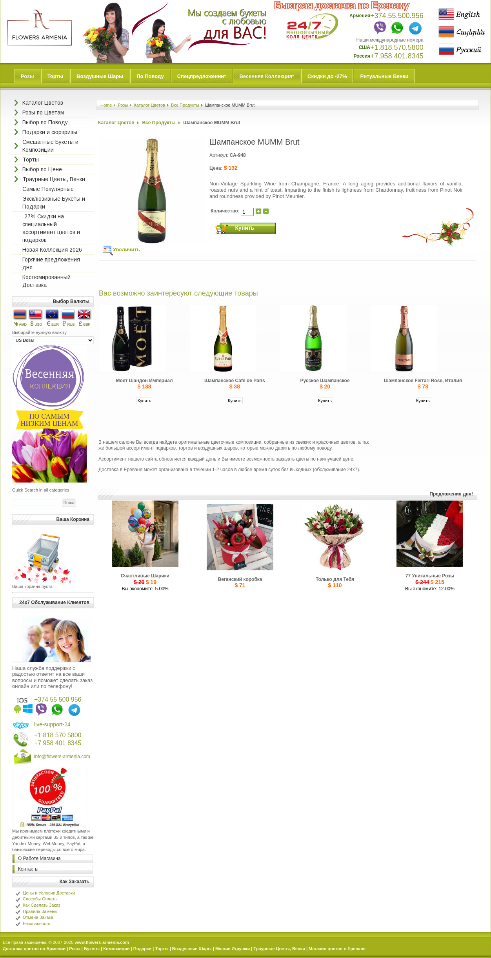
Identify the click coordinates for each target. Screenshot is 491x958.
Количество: (226, 211)
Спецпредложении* (201, 76)
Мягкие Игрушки (232, 948)
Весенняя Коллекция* (266, 76)
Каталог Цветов (149, 105)
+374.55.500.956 (397, 16)
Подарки (142, 948)
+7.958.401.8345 (397, 56)
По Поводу (150, 76)
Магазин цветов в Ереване (337, 948)
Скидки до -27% (327, 76)
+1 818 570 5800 (58, 735)
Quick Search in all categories (40, 490)
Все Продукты (185, 105)
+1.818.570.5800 (397, 47)
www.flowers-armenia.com (102, 942)
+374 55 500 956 (58, 699)
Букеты (92, 948)
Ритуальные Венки (384, 76)
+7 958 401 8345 (58, 743)
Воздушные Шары (99, 76)
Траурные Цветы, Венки (279, 948)
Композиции (116, 948)
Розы (27, 76)
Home (106, 105)
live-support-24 (52, 724)
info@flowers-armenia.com (62, 756)
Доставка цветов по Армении (34, 948)
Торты (55, 76)
